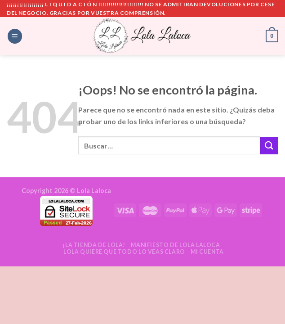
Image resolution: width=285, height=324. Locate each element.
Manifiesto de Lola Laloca (175, 245)
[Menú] (15, 36)
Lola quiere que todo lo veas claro (124, 251)
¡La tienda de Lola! (93, 245)
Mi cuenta (207, 251)
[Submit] (269, 145)
